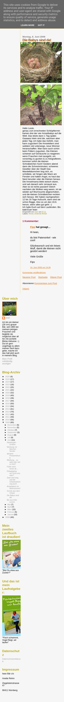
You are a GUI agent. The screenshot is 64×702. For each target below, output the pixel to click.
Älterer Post (56, 277)
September (12, 432)
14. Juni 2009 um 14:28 (40, 267)
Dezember (12, 425)
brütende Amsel (40, 214)
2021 (7, 390)
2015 (7, 406)
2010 (7, 419)
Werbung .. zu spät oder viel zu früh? (13, 462)
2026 (7, 376)
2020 (7, 392)
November (12, 427)
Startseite (43, 277)
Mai (9, 504)
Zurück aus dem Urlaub (13, 492)
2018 (7, 398)
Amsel (31, 214)
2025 (7, 379)
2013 (7, 411)
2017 (7, 401)
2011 (7, 417)
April (10, 507)
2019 (7, 395)
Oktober (11, 430)
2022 (7, 387)
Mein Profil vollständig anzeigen (7, 361)
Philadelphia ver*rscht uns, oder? (13, 473)
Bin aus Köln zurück (12, 501)
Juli (9, 437)
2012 (7, 414)
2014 (7, 409)
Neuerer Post (29, 277)
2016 (7, 403)
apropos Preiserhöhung (13, 456)
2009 (7, 422)
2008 (7, 517)
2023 (7, 384)
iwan (8, 318)
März (10, 509)
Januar (11, 514)
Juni (10, 440)
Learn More (27, 25)
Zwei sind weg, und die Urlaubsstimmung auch (13, 481)
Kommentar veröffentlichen (34, 273)
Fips (32, 227)
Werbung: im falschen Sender (12, 449)
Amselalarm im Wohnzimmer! (13, 487)
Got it (41, 25)
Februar (11, 512)
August (11, 435)
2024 (7, 382)
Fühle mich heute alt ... (12, 468)
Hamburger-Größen (11, 443)
